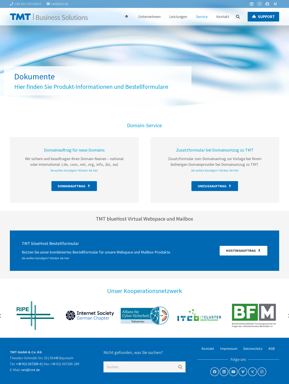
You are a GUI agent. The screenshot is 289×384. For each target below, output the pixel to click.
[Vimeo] (275, 4)
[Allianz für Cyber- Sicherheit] (144, 315)
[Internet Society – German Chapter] (90, 315)
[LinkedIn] (252, 4)
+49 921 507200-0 (29, 364)
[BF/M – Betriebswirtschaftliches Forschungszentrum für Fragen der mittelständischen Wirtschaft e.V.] (254, 315)
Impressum (228, 348)
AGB (271, 348)
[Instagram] (259, 4)
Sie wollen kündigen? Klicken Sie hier (74, 170)
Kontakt (207, 348)
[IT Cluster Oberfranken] (199, 315)
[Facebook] (267, 4)
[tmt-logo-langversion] (49, 16)
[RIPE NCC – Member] (35, 315)
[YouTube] (233, 371)
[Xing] (252, 371)
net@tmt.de (30, 370)
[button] (238, 16)
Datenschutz (253, 348)
